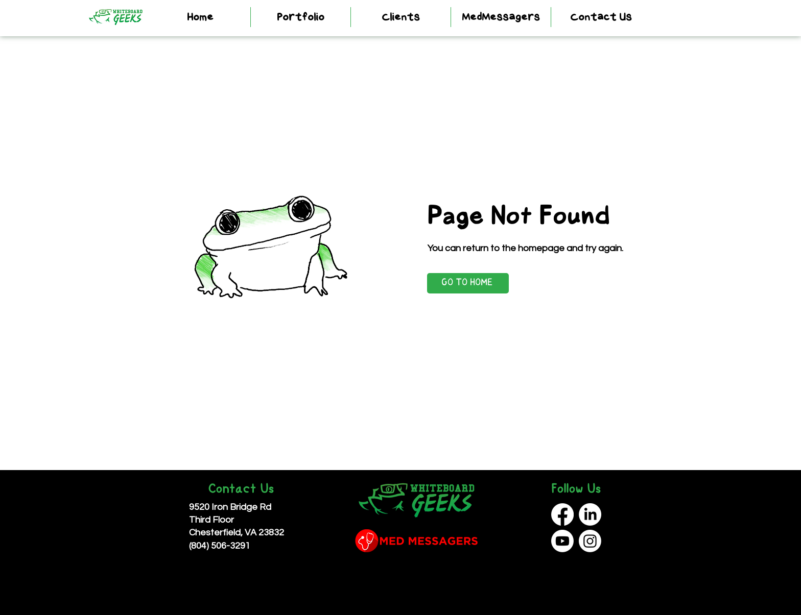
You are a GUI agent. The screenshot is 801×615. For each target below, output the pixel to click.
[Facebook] (562, 514)
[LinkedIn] (590, 514)
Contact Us (241, 490)
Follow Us (576, 490)
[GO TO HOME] (468, 283)
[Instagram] (590, 541)
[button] (300, 17)
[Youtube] (562, 541)
